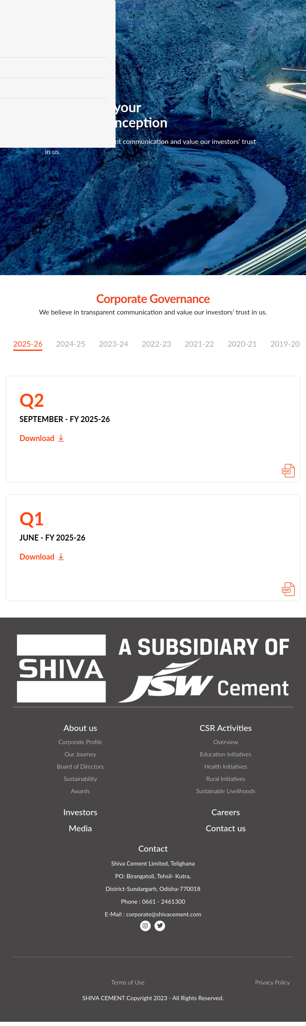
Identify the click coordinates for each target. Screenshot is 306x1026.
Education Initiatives (225, 754)
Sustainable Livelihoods (225, 790)
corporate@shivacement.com (163, 914)
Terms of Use (128, 982)
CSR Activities (225, 728)
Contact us (226, 828)
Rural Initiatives (225, 778)
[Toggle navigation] (289, 17)
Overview (225, 741)
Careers (226, 812)
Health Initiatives (225, 766)
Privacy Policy (272, 982)
